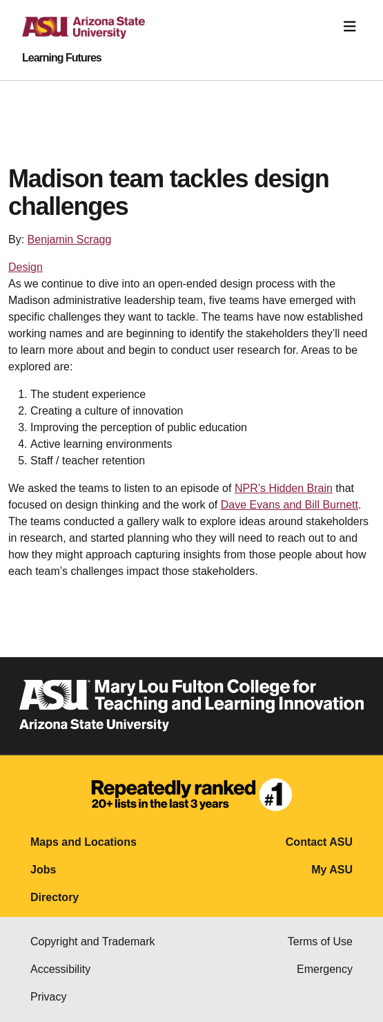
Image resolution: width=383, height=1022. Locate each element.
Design (25, 267)
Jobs (43, 870)
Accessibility (60, 969)
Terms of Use (320, 941)
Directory (54, 897)
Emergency (325, 969)
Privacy (48, 997)
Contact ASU (319, 842)
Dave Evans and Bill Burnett (289, 505)
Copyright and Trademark (92, 941)
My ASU (332, 870)
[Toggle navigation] (350, 27)
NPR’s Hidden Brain (284, 488)
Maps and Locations (83, 842)
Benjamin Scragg (70, 239)
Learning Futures (61, 58)
